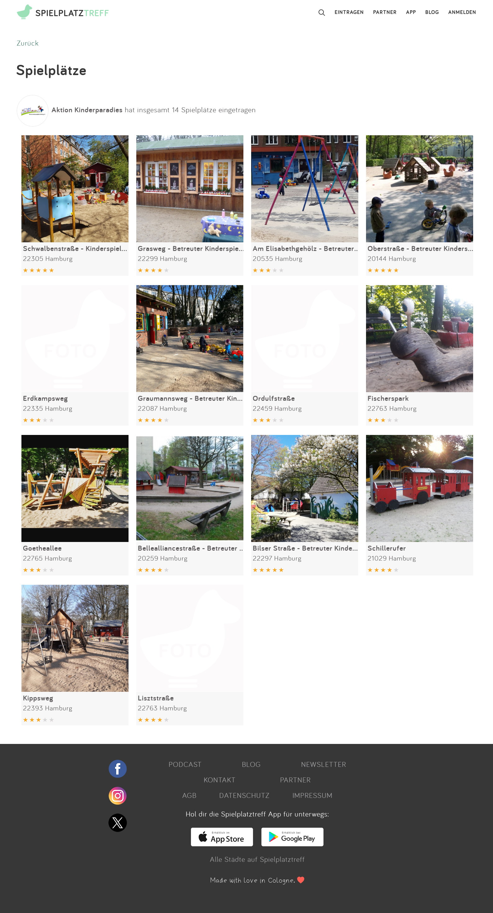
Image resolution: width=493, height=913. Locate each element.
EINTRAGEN (349, 12)
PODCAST (185, 764)
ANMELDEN (462, 12)
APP (411, 12)
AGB (189, 795)
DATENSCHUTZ (244, 795)
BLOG (432, 12)
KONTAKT (220, 779)
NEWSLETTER (323, 764)
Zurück (28, 42)
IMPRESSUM (312, 795)
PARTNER (385, 12)
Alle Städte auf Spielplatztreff (257, 859)
